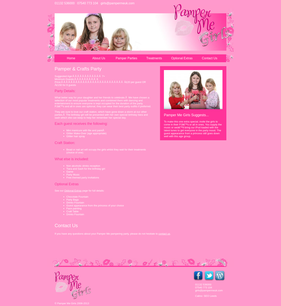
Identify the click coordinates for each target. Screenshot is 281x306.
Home (71, 58)
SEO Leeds (210, 295)
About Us (98, 58)
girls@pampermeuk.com (118, 3)
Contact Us (209, 58)
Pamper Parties (126, 58)
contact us (164, 233)
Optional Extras (181, 58)
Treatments (154, 58)
